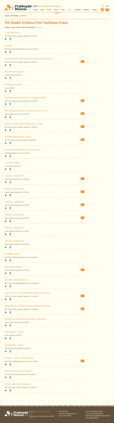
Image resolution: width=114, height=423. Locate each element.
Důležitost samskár (14, 71)
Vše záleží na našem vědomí (18, 371)
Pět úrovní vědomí (13, 267)
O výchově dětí (12, 162)
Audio (70, 9)
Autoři (23, 15)
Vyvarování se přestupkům (17, 384)
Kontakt (78, 9)
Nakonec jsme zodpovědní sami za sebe (24, 123)
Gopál (31, 418)
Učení (56, 9)
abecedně (39, 27)
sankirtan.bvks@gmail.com (68, 414)
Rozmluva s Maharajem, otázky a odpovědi (25, 319)
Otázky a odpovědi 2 (14, 201)
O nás (49, 9)
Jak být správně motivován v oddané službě (25, 97)
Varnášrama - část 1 (14, 332)
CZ (107, 6)
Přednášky (14, 16)
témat (18, 27)
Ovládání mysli (12, 254)
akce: (35, 6)
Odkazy (86, 9)
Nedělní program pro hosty (18, 136)
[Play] (6, 39)
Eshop (94, 9)
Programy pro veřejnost (50, 6)
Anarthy (8, 45)
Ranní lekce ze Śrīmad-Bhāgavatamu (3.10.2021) (27, 306)
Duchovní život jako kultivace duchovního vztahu (28, 58)
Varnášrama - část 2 (14, 345)
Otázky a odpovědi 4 (14, 227)
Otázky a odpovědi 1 (14, 188)
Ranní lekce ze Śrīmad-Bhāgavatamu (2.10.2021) (27, 293)
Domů (35, 9)
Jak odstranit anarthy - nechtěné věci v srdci (26, 110)
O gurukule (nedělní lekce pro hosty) (22, 149)
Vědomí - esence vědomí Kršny (19, 358)
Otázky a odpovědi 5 (14, 240)
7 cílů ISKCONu (12, 32)
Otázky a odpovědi (14, 175)
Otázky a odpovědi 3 (14, 214)
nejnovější (30, 27)
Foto (63, 9)
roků (23, 27)
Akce (42, 9)
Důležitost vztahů (13, 84)
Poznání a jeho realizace (16, 279)
